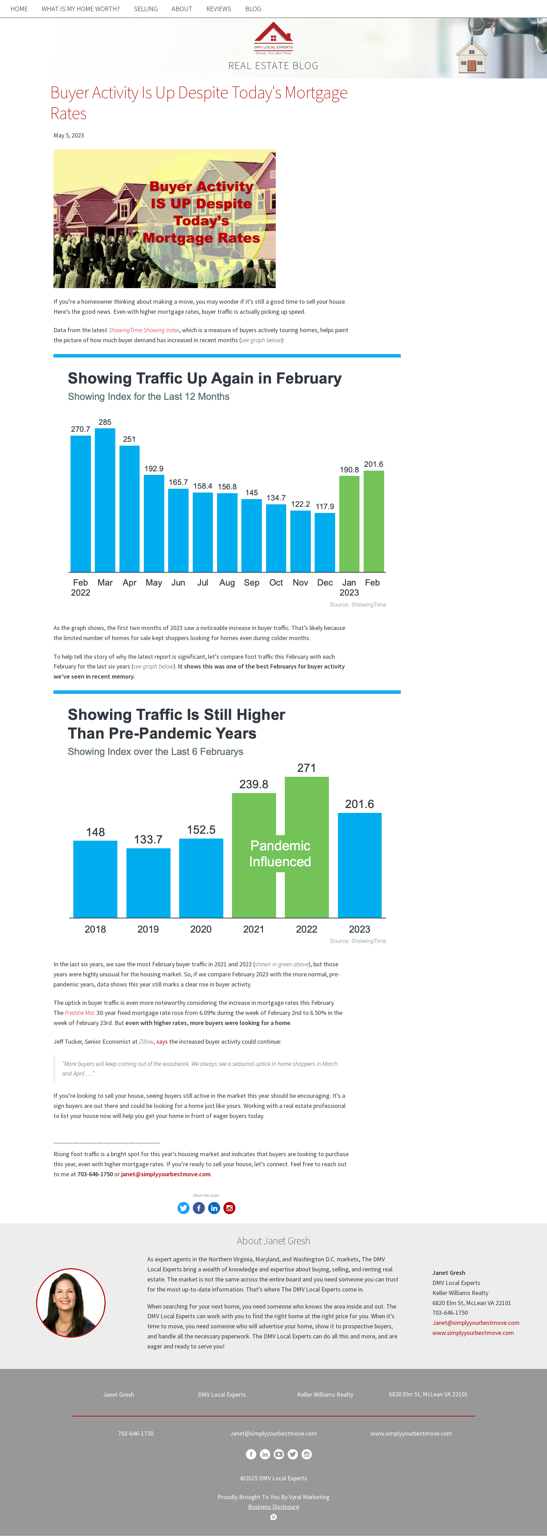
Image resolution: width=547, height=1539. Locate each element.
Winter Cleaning (402, 613)
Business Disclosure (273, 1507)
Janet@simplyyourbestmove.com (476, 1323)
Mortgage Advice (404, 599)
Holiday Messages (405, 526)
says (162, 1041)
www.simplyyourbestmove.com (473, 1333)
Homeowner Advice (408, 584)
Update (390, 569)
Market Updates (403, 540)
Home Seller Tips (404, 482)
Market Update (401, 511)
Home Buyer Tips (404, 467)
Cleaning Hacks (401, 628)
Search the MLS (430, 416)
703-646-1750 (136, 1433)
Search (473, 113)
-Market (391, 555)
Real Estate (396, 497)
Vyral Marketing (309, 1497)
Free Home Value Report (430, 272)
